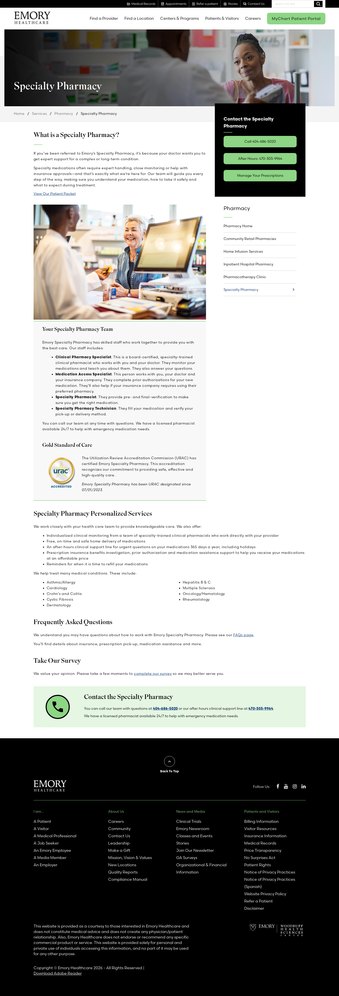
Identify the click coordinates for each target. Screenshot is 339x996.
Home (19, 113)
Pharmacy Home (238, 226)
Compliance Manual (127, 879)
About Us (116, 811)
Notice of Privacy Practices (269, 872)
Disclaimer (254, 908)
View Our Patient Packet (55, 193)
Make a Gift (119, 850)
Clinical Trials (188, 821)
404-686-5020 (165, 708)
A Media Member (50, 857)
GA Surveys (186, 857)
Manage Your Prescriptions (260, 175)
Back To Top (169, 771)
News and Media (190, 811)
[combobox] (298, 4)
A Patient (42, 821)
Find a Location (139, 18)
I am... (39, 811)
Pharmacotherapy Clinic (245, 277)
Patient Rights (257, 864)
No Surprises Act (259, 857)
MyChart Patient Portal (296, 18)
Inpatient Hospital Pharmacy (248, 264)
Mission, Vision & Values (130, 857)
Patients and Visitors (261, 811)
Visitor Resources (260, 828)
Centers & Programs (179, 18)
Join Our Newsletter (195, 850)
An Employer (45, 864)
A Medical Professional (55, 835)
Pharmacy (63, 113)
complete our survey (153, 673)
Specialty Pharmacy (241, 289)
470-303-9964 (260, 708)
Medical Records (260, 843)
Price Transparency (262, 850)
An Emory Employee (52, 850)
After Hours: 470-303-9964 (260, 158)
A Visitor (41, 828)
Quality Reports (123, 872)
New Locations (122, 864)
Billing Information (261, 821)
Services (39, 113)
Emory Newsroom (192, 828)
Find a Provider (104, 18)
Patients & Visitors (222, 18)
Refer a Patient (258, 901)
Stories (182, 843)
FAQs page (243, 635)
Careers (253, 18)
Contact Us (119, 835)
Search (318, 3)
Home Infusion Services (243, 251)
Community (119, 828)
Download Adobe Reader (58, 973)
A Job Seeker (46, 843)
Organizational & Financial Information (201, 868)
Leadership (119, 843)
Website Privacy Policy (265, 893)
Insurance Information (265, 835)
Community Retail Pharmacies (250, 238)
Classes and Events (194, 835)
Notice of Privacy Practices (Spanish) (269, 883)
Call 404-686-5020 (260, 141)
